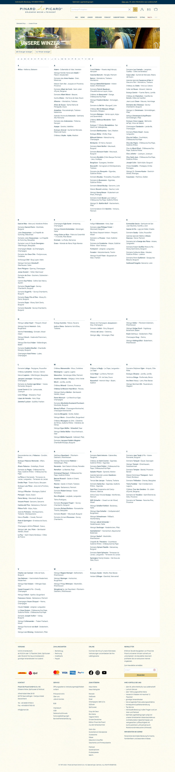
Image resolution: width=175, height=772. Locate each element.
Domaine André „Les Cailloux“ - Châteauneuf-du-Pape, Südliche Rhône (104, 199)
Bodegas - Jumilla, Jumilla (139, 374)
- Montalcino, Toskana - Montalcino (101, 79)
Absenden (141, 675)
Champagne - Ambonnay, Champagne (67, 225)
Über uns (56, 696)
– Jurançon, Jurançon (139, 154)
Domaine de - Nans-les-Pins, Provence (140, 501)
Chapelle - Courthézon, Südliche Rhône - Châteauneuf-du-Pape (104, 543)
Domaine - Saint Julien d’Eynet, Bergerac (68, 90)
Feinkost (107, 17)
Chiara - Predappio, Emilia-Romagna (139, 167)
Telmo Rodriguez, (60, 500)
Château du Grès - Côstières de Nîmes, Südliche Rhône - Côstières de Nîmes (69, 423)
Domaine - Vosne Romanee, (65, 492)
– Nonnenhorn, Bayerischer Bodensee (105, 532)
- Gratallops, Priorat (31, 466)
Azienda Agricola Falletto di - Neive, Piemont (138, 237)
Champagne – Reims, (136, 337)
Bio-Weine (92, 714)
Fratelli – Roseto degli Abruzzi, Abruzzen (103, 71)
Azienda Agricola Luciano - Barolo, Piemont (103, 476)
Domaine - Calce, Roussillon (139, 233)
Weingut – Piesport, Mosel (32, 323)
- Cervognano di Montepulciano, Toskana (105, 167)
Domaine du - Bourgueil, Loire (103, 105)
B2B (156, 17)
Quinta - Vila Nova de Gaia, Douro (68, 98)
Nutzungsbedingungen (61, 716)
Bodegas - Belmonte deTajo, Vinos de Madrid (139, 122)
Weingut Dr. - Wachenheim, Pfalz (104, 204)
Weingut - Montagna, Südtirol (32, 491)
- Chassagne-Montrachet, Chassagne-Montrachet (69, 410)
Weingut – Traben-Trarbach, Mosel (33, 622)
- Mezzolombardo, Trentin (102, 252)
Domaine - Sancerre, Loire (105, 186)
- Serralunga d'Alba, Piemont (68, 375)
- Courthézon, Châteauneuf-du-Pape (137, 138)
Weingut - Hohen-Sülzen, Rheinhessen (103, 85)
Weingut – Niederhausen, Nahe (100, 523)
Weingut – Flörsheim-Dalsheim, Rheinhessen (140, 324)
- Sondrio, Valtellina (63, 127)
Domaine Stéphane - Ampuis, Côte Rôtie (141, 369)
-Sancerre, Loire (139, 263)
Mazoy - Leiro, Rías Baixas (139, 381)
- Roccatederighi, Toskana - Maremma (67, 111)
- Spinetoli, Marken (103, 472)
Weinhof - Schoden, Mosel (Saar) (31, 333)
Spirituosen (93, 707)
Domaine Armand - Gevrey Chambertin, (67, 518)
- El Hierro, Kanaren (101, 143)
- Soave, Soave (26, 495)
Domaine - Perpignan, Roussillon (32, 368)
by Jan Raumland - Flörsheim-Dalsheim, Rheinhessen (69, 590)
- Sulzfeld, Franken (31, 402)
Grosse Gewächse (95, 719)
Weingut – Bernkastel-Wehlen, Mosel (32, 530)
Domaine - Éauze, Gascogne (139, 461)
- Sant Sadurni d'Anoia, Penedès (69, 466)
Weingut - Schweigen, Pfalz (104, 101)
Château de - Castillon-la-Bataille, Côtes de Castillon (139, 97)
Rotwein (92, 694)
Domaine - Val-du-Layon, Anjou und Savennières (104, 115)
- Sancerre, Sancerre (31, 502)
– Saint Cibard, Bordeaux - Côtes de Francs (32, 536)
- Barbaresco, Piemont (32, 505)
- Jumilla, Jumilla (62, 382)
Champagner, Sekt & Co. (97, 702)
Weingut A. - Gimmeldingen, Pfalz (140, 111)
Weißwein (92, 696)
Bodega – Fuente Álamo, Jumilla (140, 93)
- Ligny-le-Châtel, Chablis (140, 229)
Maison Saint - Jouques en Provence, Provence (69, 85)
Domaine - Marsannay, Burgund (104, 548)
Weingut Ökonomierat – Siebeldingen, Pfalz (66, 462)
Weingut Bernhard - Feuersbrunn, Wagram (139, 385)
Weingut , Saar (68, 428)
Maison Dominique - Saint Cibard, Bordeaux (139, 476)
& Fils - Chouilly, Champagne (29, 590)
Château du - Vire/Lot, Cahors (139, 86)
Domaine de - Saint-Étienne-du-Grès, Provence (141, 496)
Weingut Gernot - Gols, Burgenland (29, 327)
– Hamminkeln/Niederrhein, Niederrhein (33, 579)
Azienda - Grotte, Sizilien (66, 414)
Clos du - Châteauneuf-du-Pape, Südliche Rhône (140, 149)
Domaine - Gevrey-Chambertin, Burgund (30, 287)
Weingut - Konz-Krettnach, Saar (68, 433)
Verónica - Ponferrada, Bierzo (139, 377)
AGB (54, 711)
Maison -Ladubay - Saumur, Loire (104, 189)
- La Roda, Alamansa (65, 240)
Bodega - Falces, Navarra (66, 323)
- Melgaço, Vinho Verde (69, 379)
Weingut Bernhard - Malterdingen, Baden (32, 344)
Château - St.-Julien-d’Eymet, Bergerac (140, 490)
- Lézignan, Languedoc (102, 249)
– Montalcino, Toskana (65, 101)
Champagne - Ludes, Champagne (30, 355)
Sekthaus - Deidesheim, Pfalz (139, 334)
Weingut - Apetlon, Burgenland (31, 595)
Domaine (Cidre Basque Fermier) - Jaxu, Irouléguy (105, 158)
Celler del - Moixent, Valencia (139, 89)
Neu (76, 17)
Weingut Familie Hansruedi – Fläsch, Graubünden (67, 74)
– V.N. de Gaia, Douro (101, 377)
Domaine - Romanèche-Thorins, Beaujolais (68, 509)
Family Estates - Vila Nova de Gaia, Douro (105, 559)
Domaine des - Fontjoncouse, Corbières (32, 255)
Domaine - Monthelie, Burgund (31, 228)
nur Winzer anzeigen (43, 52)
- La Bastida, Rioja (64, 470)
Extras (142, 17)
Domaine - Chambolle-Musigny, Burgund (32, 349)
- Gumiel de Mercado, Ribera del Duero (141, 76)
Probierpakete (132, 17)
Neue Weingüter (94, 689)
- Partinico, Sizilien (137, 177)
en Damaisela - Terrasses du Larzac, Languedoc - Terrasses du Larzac (33, 478)
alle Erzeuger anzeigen (24, 52)
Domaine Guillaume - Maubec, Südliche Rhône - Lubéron (139, 253)
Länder (90, 17)
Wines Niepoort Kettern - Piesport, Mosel (104, 234)
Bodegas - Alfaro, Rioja (31, 462)
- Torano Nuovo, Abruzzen (32, 483)
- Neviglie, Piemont (103, 75)
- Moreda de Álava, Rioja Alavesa (68, 243)
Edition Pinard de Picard (97, 722)
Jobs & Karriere (58, 699)
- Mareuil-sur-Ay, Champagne (102, 138)
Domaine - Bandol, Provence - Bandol (140, 471)
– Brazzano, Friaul (29, 395)
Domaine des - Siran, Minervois (66, 79)
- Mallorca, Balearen (27, 70)
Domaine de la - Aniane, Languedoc (141, 242)
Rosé (90, 699)
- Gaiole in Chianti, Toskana (66, 480)
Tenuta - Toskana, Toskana (104, 481)
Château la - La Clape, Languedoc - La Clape (105, 369)
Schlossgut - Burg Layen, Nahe (31, 260)
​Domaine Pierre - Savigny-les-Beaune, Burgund (140, 259)
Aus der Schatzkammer (97, 725)
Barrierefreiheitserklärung (62, 719)
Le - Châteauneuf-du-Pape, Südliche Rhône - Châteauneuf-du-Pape (32, 611)
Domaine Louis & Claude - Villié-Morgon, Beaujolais (31, 244)
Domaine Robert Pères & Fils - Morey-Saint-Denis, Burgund (140, 248)
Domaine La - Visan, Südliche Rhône (103, 239)
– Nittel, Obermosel (30, 272)
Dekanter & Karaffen (96, 740)
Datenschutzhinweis (60, 713)
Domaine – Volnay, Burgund (30, 617)
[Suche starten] (135, 9)
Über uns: (125, 2)
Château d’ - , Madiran (66, 135)
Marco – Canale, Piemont (30, 517)
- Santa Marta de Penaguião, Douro (66, 106)
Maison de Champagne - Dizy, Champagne (104, 324)
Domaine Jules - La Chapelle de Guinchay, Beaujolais (33, 239)
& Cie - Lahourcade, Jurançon (30, 391)
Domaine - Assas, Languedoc (137, 133)
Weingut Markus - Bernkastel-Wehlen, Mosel (67, 393)
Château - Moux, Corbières (68, 368)
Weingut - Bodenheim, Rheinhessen (139, 342)
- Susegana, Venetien (102, 163)
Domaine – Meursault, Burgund (102, 228)
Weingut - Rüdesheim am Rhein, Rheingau (104, 193)
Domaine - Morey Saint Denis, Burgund (31, 304)
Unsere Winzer (33, 23)
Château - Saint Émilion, (103, 121)
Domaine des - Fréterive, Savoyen (67, 122)
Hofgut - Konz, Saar (101, 224)
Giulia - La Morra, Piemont (101, 374)
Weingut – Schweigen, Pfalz (102, 335)
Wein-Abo (92, 729)
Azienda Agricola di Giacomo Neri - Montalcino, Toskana (139, 81)
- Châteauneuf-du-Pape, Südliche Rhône (140, 144)
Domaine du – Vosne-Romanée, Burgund (33, 385)
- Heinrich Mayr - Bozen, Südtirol (103, 382)
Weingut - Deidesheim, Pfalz (33, 632)
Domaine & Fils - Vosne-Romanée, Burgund (139, 456)
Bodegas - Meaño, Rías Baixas (103, 573)
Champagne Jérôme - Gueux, (31, 526)
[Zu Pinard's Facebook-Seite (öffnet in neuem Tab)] (91, 673)
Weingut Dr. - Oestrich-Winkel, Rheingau (140, 172)
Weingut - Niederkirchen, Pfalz (105, 527)
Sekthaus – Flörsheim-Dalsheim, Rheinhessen (66, 456)
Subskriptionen (118, 17)
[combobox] (104, 9)
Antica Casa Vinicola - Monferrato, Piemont (105, 496)
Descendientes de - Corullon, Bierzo (32, 456)
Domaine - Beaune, (66, 95)
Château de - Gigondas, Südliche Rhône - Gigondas (103, 462)
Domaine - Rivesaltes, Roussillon (105, 177)
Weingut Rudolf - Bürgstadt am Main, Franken (103, 257)
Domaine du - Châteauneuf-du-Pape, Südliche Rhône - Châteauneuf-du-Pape (32, 472)
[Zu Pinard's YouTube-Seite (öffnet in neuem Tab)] (104, 673)
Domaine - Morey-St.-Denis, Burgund (32, 298)
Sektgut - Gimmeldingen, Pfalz (139, 117)
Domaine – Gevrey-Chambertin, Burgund (33, 293)
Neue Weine (93, 687)
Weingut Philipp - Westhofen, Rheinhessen (68, 585)
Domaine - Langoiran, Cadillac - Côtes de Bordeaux (138, 71)
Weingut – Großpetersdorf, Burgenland (105, 512)
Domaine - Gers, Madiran (104, 131)
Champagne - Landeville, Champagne (139, 128)
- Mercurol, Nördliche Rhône (33, 224)
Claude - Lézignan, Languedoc (32, 607)
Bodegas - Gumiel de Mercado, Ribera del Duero (68, 131)
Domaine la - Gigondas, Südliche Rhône (102, 181)
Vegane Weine (94, 717)
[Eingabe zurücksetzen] (129, 9)
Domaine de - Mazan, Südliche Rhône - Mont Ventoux (105, 244)
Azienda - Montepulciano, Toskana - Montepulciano (30, 513)
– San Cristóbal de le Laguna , (139, 485)
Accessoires (93, 735)
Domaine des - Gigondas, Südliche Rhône (103, 172)
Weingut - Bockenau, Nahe (104, 507)
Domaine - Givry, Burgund (102, 328)
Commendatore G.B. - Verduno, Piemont (104, 210)
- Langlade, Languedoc (67, 496)
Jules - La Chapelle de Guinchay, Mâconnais (31, 234)
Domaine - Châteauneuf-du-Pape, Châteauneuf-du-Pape (105, 467)
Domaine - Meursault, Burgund (103, 147)
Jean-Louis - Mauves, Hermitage (140, 101)
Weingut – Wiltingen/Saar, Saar (32, 585)
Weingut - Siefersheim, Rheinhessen (68, 574)
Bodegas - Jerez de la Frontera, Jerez (33, 487)
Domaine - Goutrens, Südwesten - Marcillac (33, 276)
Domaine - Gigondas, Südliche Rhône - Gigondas (105, 485)
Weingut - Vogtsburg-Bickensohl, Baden (138, 329)
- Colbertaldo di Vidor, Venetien (67, 70)
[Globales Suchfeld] (102, 9)
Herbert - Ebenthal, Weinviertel (104, 576)
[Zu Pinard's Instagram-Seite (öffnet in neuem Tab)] (97, 673)
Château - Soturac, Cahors (31, 372)
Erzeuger (98, 17)
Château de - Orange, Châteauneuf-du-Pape (102, 96)
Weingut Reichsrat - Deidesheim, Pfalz (33, 628)
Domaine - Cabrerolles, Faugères (103, 456)
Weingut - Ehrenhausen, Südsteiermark (138, 465)
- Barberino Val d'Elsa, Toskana (67, 327)
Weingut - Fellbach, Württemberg (102, 518)
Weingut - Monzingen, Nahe (69, 230)
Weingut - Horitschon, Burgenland (65, 579)
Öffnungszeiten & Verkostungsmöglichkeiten (68, 687)
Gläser (91, 737)
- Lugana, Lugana (64, 372)
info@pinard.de (23, 710)
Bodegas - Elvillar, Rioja (100, 134)
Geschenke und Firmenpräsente (100, 743)
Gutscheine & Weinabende (98, 732)
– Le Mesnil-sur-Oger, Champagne (67, 399)
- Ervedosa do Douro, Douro (32, 522)
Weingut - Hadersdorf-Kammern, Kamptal (32, 338)
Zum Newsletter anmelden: (133, 665)
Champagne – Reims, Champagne (32, 603)
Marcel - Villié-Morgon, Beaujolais (33, 375)
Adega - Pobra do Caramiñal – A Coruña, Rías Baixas (69, 236)
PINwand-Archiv (59, 694)
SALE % (150, 17)
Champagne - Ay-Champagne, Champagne (31, 250)
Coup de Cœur (94, 711)
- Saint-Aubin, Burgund (139, 163)
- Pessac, (69, 389)
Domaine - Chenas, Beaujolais (141, 481)
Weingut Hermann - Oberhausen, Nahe (28, 264)
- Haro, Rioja (29, 398)
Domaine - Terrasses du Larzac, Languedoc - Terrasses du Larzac (105, 554)
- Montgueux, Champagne (30, 380)
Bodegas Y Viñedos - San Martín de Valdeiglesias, (104, 126)
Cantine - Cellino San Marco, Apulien (32, 282)
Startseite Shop (21, 23)
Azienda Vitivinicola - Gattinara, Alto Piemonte (69, 117)
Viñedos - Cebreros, (101, 332)
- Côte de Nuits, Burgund (31, 574)
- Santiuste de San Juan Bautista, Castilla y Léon (139, 225)
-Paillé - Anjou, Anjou (27, 508)
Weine (83, 17)
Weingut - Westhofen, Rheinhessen (100, 537)
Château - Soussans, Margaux (102, 110)
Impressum (57, 708)
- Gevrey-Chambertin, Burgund (138, 106)
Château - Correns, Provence (67, 385)
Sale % (91, 755)
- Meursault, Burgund (30, 498)
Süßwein (92, 704)
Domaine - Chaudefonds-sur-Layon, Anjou (101, 90)
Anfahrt (56, 689)
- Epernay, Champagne (31, 269)
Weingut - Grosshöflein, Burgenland (69, 417)
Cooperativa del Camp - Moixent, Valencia (102, 490)
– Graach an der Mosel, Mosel (104, 501)
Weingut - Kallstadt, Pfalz (69, 437)
